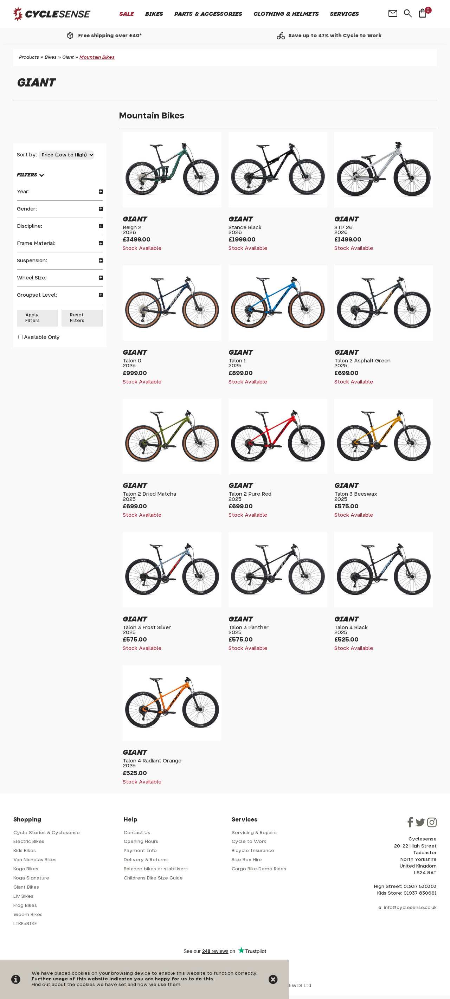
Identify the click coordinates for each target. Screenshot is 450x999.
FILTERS (27, 175)
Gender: (60, 209)
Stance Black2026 (245, 230)
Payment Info (140, 851)
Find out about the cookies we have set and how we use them (106, 984)
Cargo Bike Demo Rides (259, 869)
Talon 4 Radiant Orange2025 (152, 763)
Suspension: (60, 260)
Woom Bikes (28, 915)
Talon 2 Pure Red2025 (250, 496)
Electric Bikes (28, 841)
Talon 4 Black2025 (351, 630)
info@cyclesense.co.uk (410, 907)
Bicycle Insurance (253, 851)
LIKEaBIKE (25, 924)
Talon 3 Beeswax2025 (355, 496)
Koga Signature (31, 878)
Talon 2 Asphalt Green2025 (362, 363)
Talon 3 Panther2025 (249, 630)
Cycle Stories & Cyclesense (46, 833)
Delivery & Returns (146, 860)
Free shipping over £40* (118, 35)
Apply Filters (32, 318)
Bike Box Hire (247, 860)
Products (29, 57)
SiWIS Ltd (299, 986)
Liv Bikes (23, 896)
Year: (60, 191)
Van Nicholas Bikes (35, 860)
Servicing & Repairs (254, 833)
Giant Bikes (26, 887)
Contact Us (137, 833)
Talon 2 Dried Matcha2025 (149, 496)
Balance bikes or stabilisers (156, 869)
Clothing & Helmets (286, 14)
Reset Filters (77, 318)
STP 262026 (343, 230)
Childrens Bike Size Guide (153, 878)
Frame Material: (60, 243)
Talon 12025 (237, 363)
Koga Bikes (25, 869)
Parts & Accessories (208, 14)
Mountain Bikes (97, 57)
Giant (68, 57)
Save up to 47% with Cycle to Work (343, 35)
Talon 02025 (132, 363)
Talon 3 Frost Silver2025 (147, 630)
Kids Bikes (24, 851)
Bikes (154, 14)
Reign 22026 (132, 230)
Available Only (42, 337)
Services (344, 14)
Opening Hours (141, 841)
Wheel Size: (60, 278)
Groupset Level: (60, 295)
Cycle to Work (249, 841)
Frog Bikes (25, 905)
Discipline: (60, 226)
